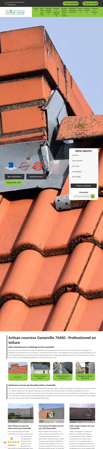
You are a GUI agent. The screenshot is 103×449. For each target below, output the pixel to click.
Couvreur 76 (36, 9)
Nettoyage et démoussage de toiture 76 (72, 10)
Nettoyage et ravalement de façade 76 (56, 12)
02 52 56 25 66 (72, 3)
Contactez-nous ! (36, 177)
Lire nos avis (11, 445)
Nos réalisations (14, 177)
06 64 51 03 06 (91, 3)
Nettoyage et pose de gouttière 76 (49, 11)
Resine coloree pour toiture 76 (42, 12)
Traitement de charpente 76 (94, 11)
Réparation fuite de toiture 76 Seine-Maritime (64, 12)
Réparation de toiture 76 (87, 10)
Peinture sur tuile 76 (80, 10)
